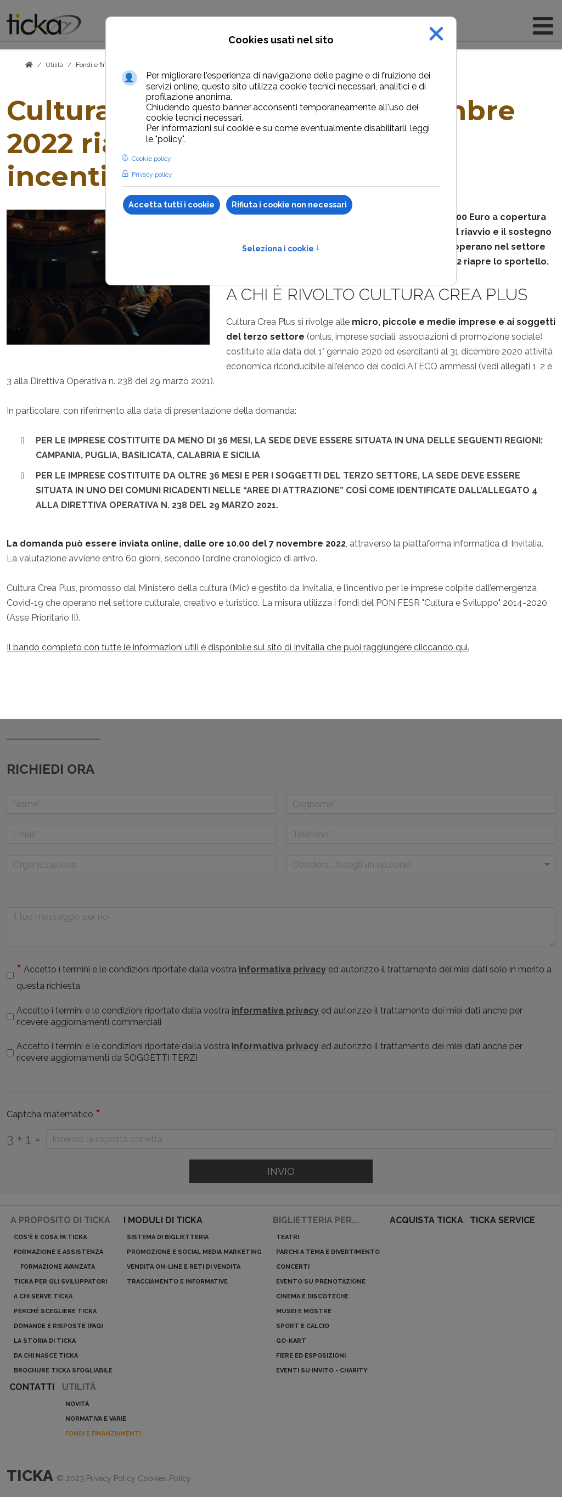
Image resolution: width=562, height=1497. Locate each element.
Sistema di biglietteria (168, 1237)
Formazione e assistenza (58, 1252)
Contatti (31, 1387)
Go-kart (291, 1340)
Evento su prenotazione (321, 1281)
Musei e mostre (303, 1311)
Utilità (79, 1387)
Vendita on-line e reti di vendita (183, 1266)
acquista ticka (426, 1220)
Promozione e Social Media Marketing (194, 1252)
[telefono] (420, 834)
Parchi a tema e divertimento (328, 1252)
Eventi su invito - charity (321, 1370)
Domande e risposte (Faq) (58, 1326)
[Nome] (141, 804)
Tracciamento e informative (177, 1281)
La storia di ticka (45, 1340)
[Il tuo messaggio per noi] (281, 927)
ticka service (502, 1220)
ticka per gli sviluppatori (60, 1281)
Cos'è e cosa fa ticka (50, 1237)
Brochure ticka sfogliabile (63, 1370)
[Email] (141, 834)
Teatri (287, 1237)
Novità (77, 1404)
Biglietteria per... (315, 1220)
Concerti (293, 1266)
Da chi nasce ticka (46, 1355)
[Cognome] (420, 804)
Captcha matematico (53, 1114)
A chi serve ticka (43, 1296)
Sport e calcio (302, 1326)
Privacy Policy (112, 1478)
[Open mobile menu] (543, 26)
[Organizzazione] (141, 864)
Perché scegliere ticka (55, 1311)
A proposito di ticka (60, 1220)
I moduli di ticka (163, 1220)
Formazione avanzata (57, 1266)
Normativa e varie (95, 1418)
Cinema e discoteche (312, 1296)
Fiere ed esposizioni (311, 1355)
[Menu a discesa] (420, 864)
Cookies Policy (164, 1478)
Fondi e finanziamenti (103, 1433)
